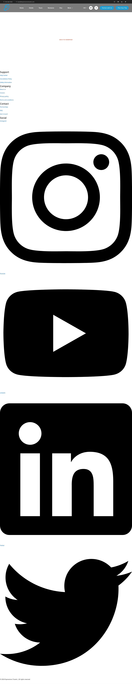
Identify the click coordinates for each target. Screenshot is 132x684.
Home (22, 8)
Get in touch (4, 114)
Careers (2, 93)
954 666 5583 (7, 2)
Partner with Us (107, 8)
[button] (91, 8)
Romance (51, 8)
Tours (40, 8)
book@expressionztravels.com (25, 2)
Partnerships (4, 107)
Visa (60, 8)
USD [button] (85, 8)
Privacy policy (4, 96)
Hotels (31, 8)
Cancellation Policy (6, 79)
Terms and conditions (7, 100)
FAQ (1, 110)
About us (3, 89)
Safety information (6, 82)
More (70, 8)
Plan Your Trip (122, 8)
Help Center (3, 75)
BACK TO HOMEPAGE (66, 39)
